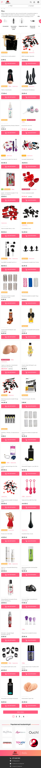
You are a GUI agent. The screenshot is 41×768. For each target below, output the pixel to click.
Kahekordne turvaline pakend (8, 56)
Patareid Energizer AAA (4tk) (28, 399)
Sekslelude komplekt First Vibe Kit (9, 159)
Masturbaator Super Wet (27, 698)
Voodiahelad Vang (26, 228)
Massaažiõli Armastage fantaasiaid (9, 698)
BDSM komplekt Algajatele (28, 56)
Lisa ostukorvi (10, 63)
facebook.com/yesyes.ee (17, 763)
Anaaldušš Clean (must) (27, 533)
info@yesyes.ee (16, 760)
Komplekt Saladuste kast (27, 159)
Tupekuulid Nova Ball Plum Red (29, 500)
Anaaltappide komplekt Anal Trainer (30, 262)
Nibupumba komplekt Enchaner (29, 633)
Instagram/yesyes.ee (16, 766)
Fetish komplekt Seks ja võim (8, 228)
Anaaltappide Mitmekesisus (28, 89)
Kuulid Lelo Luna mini (27, 125)
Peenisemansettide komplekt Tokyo (30, 296)
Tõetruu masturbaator (6, 89)
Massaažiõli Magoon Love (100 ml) (30, 466)
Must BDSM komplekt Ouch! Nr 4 (8, 262)
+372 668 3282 (16, 758)
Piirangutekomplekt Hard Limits (8, 666)
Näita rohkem (20, 712)
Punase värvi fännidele (6, 533)
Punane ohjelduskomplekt (28, 193)
